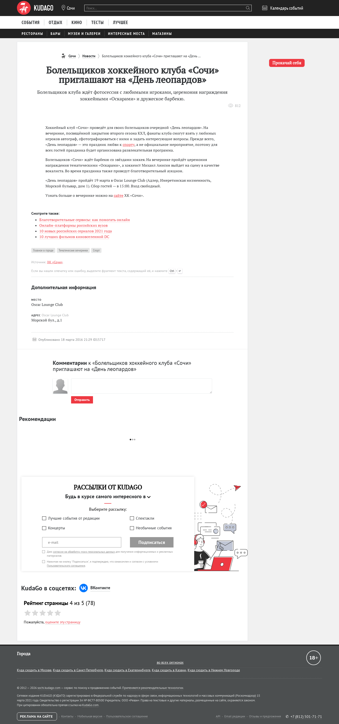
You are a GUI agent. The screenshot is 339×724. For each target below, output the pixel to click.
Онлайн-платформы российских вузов (73, 225)
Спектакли (145, 518)
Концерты (56, 528)
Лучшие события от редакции (74, 518)
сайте (118, 195)
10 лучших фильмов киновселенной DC (74, 236)
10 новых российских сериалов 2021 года (75, 231)
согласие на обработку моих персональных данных (84, 551)
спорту (128, 144)
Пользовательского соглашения (66, 565)
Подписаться (151, 542)
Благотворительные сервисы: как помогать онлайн (84, 219)
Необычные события (154, 528)
